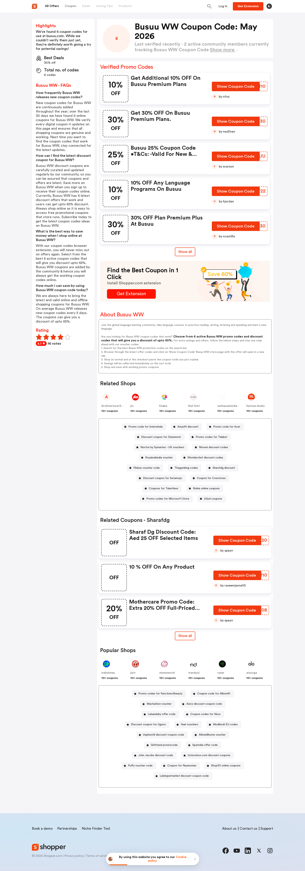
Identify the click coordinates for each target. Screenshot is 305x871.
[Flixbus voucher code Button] (145, 468)
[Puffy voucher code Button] (138, 765)
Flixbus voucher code (146, 468)
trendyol (194, 672)
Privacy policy (74, 855)
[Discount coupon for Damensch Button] (159, 437)
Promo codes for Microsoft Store (167, 498)
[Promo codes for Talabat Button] (210, 437)
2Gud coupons (213, 498)
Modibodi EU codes (225, 724)
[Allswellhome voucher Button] (210, 734)
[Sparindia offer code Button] (203, 745)
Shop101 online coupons (225, 765)
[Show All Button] (185, 636)
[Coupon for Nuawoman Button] (180, 765)
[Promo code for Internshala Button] (144, 426)
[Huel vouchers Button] (188, 724)
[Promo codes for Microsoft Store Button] (166, 498)
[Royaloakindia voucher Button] (157, 457)
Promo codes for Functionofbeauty (160, 693)
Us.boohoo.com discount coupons (209, 755)
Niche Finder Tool (96, 828)
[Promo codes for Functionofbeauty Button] (159, 693)
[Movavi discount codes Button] (211, 447)
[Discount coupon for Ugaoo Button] (146, 724)
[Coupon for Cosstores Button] (209, 478)
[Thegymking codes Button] (184, 468)
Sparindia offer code (205, 745)
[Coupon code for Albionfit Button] (212, 693)
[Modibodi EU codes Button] (223, 724)
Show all (185, 636)
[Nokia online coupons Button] (204, 488)
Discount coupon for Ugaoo (148, 724)
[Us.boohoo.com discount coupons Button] (207, 755)
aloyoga (251, 672)
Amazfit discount (187, 426)
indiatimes (108, 672)
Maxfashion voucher (159, 704)
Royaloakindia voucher (159, 457)
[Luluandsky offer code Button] (160, 714)
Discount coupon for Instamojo (162, 478)
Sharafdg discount (224, 468)
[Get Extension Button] (131, 294)
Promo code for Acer (226, 426)
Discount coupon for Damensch (161, 437)
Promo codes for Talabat (211, 437)
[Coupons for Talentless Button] (162, 488)
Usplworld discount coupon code (163, 734)
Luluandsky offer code (161, 714)
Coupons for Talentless (163, 488)
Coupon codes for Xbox (205, 714)
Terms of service (98, 855)
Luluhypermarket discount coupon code (184, 776)
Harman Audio (255, 406)
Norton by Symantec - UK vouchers (162, 447)
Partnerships (67, 828)
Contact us (248, 828)
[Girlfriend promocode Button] (162, 745)
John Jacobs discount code (155, 755)
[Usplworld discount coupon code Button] (162, 734)
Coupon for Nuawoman (181, 765)
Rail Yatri (194, 406)
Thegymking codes (186, 468)
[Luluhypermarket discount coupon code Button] (182, 776)
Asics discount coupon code (204, 704)
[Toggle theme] (269, 6)
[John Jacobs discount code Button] (154, 755)
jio (132, 406)
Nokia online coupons (206, 488)
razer (220, 672)
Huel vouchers (189, 724)
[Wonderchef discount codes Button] (204, 457)
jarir (133, 672)
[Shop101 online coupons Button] (224, 765)
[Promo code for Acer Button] (225, 426)
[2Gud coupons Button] (211, 498)
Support (266, 828)
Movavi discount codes (213, 447)
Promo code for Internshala (145, 426)
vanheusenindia (227, 406)
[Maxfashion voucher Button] (157, 704)
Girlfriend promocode (164, 745)
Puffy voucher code (140, 765)
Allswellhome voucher (212, 734)
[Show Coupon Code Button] (236, 87)
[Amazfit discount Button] (186, 426)
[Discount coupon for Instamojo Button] (161, 478)
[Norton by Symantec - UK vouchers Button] (161, 447)
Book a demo (42, 828)
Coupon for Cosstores (211, 478)
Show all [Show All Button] (185, 251)
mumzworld (167, 672)
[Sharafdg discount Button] (222, 468)
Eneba (163, 406)
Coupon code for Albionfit (213, 693)
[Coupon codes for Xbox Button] (204, 714)
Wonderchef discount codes (205, 457)
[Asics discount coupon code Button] (202, 704)
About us (229, 828)
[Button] (223, 6)
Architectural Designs (115, 406)
